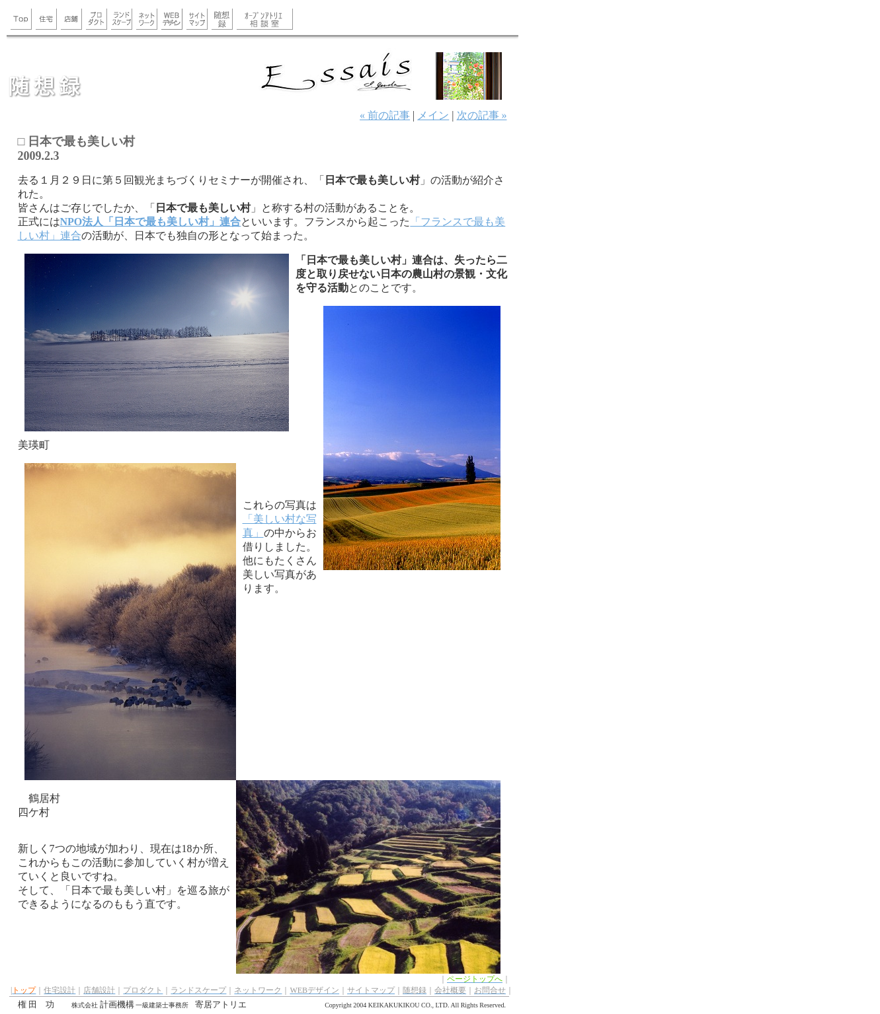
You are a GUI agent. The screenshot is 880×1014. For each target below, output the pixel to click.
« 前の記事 (385, 115)
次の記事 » (482, 115)
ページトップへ (474, 979)
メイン (433, 115)
